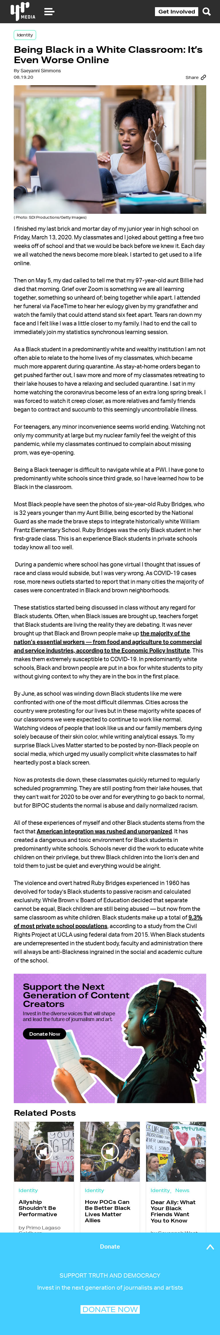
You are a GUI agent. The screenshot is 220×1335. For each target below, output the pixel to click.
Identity (25, 35)
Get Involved (176, 11)
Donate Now (44, 1034)
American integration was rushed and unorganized (104, 832)
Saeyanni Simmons (41, 71)
